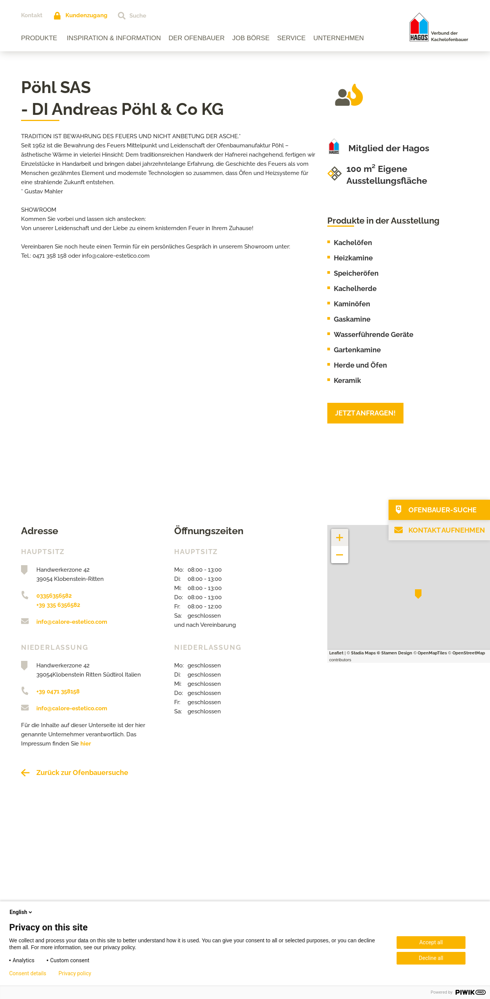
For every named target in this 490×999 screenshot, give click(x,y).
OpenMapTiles (432, 653)
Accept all (431, 942)
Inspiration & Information (114, 38)
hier (85, 743)
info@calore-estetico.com (71, 621)
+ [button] (339, 534)
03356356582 (54, 595)
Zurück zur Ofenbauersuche (82, 772)
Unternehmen (338, 38)
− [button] (339, 551)
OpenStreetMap (468, 653)
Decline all (431, 958)
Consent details (27, 973)
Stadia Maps (363, 653)
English (21, 912)
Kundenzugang (86, 15)
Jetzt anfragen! (365, 413)
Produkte (39, 38)
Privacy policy (75, 973)
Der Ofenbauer (196, 38)
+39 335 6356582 (58, 605)
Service (291, 38)
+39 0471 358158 (58, 691)
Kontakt (31, 15)
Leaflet (336, 653)
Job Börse (251, 38)
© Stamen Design (394, 653)
